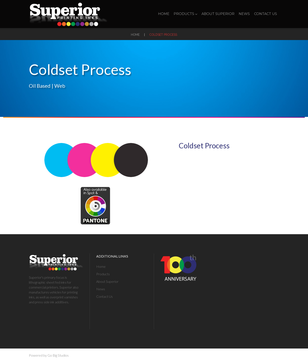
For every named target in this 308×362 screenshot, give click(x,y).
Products (185, 14)
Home (163, 14)
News (244, 14)
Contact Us (265, 14)
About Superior (217, 14)
